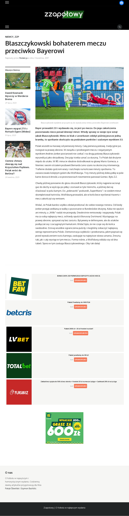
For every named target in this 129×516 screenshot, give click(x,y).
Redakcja (23, 58)
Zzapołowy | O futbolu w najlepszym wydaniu (64, 507)
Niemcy (9, 36)
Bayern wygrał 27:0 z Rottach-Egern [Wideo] (17, 130)
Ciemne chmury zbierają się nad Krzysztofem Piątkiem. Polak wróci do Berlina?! (17, 167)
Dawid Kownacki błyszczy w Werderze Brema (16, 96)
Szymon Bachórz (28, 488)
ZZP (17, 36)
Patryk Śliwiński (12, 488)
